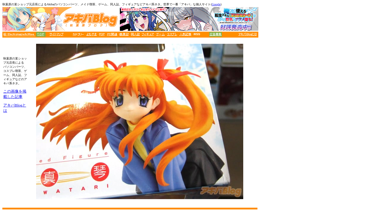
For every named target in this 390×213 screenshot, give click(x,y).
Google (216, 4)
